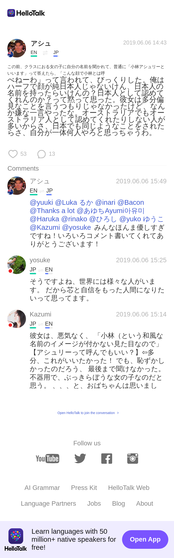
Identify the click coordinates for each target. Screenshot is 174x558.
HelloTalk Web (128, 487)
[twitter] (80, 458)
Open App (145, 539)
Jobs (94, 503)
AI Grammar (42, 487)
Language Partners (48, 503)
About (144, 503)
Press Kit (84, 487)
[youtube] (47, 458)
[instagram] (132, 458)
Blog (118, 503)
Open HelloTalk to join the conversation (86, 413)
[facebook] (106, 458)
